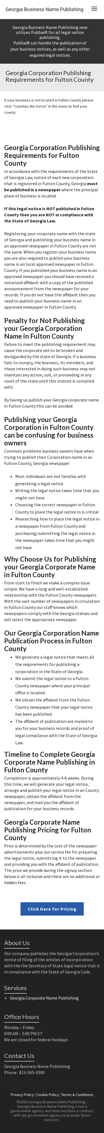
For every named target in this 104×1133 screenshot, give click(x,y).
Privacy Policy (22, 1094)
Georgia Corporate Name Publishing (44, 998)
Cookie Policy (47, 1094)
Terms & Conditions (77, 1094)
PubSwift (39, 32)
